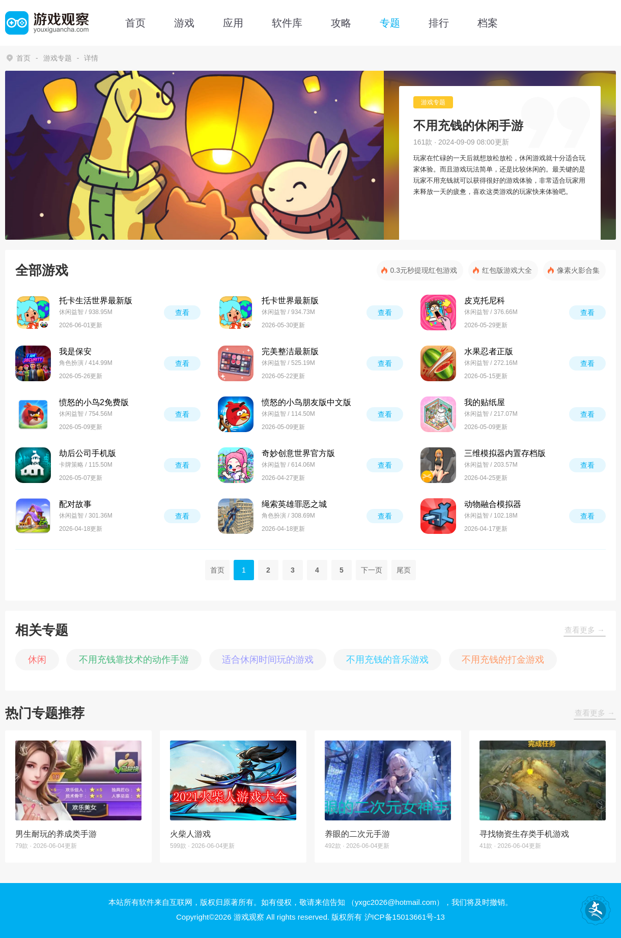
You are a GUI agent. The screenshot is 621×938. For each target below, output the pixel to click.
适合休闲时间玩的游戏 (268, 660)
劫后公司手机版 (87, 453)
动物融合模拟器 (492, 504)
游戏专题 (57, 58)
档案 (487, 23)
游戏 (184, 23)
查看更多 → (584, 630)
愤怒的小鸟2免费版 (94, 402)
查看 (182, 312)
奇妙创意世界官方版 (298, 453)
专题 (390, 23)
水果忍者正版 (488, 351)
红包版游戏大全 (507, 270)
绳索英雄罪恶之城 (294, 504)
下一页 (371, 570)
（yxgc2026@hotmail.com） (395, 902)
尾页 (404, 570)
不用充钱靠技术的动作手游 (134, 660)
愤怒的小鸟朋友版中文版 (306, 402)
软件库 (287, 23)
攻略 (341, 23)
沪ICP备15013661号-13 (404, 917)
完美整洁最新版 (290, 351)
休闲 (37, 660)
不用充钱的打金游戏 (503, 660)
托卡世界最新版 (290, 300)
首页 (135, 23)
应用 (233, 23)
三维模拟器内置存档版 (505, 453)
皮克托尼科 (484, 300)
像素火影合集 (578, 270)
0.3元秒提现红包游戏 (423, 270)
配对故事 (75, 504)
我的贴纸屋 (484, 402)
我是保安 (75, 351)
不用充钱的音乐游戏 (387, 660)
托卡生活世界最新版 (95, 300)
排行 (439, 23)
